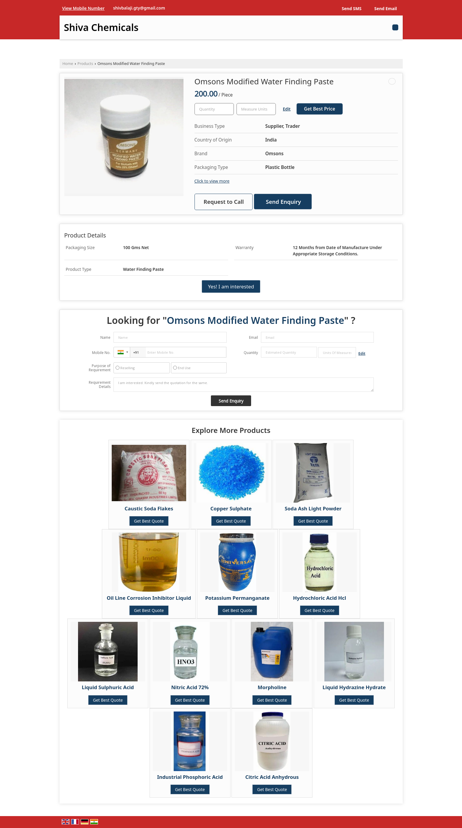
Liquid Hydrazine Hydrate (354, 687)
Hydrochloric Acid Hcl (319, 597)
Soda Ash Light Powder (313, 508)
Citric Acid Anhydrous (272, 776)
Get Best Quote (149, 521)
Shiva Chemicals (101, 27)
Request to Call (224, 201)
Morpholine (272, 687)
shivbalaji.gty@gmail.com (139, 8)
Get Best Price (319, 109)
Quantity (251, 352)
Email (253, 337)
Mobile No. (101, 352)
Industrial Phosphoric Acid (190, 776)
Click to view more (212, 181)
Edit (287, 109)
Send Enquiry (283, 201)
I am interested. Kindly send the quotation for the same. (243, 385)
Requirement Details (100, 384)
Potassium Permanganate (237, 597)
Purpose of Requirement (100, 368)
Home (68, 63)
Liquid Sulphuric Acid (108, 687)
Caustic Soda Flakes (149, 508)
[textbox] (256, 109)
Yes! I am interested (231, 286)
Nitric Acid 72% (190, 687)
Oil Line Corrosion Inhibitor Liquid (149, 597)
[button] (83, 8)
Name (105, 337)
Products (85, 63)
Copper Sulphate (230, 508)
